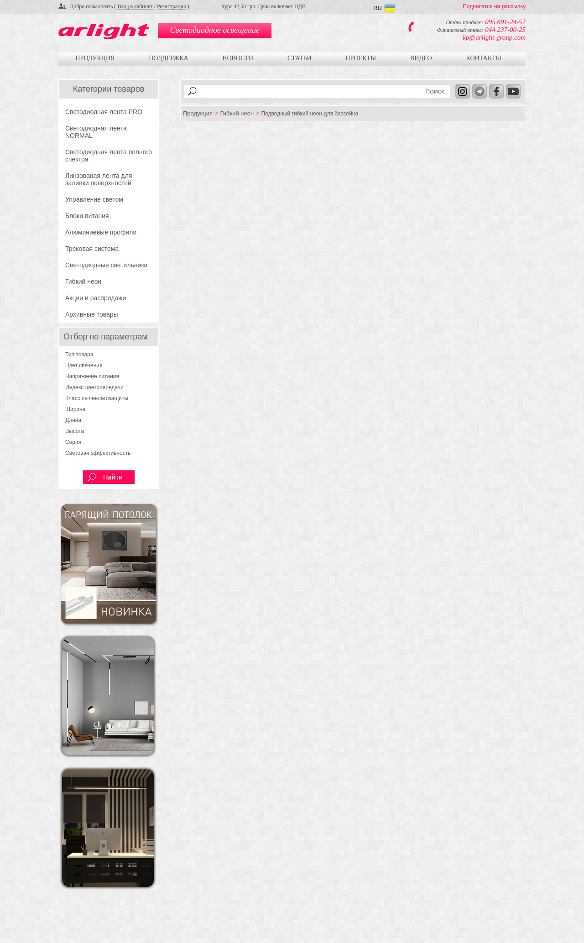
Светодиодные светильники (106, 265)
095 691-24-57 (505, 22)
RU (377, 8)
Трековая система (92, 248)
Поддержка (168, 58)
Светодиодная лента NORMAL (96, 132)
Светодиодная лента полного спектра (108, 155)
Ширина (75, 409)
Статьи (299, 58)
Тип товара (79, 354)
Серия (73, 442)
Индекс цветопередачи (94, 387)
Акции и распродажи (95, 298)
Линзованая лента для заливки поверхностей (98, 179)
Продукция (95, 58)
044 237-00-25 (505, 29)
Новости (237, 58)
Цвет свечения (84, 365)
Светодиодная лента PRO (103, 111)
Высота (74, 431)
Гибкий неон (83, 281)
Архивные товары (91, 314)
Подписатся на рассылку (494, 6)
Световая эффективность (98, 453)
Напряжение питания (92, 376)
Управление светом (94, 199)
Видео (421, 58)
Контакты (483, 58)
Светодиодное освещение (215, 30)
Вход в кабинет (134, 6)
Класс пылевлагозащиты (96, 398)
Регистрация (171, 6)
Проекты (360, 58)
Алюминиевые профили (100, 232)
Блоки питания (87, 215)
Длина (73, 420)
